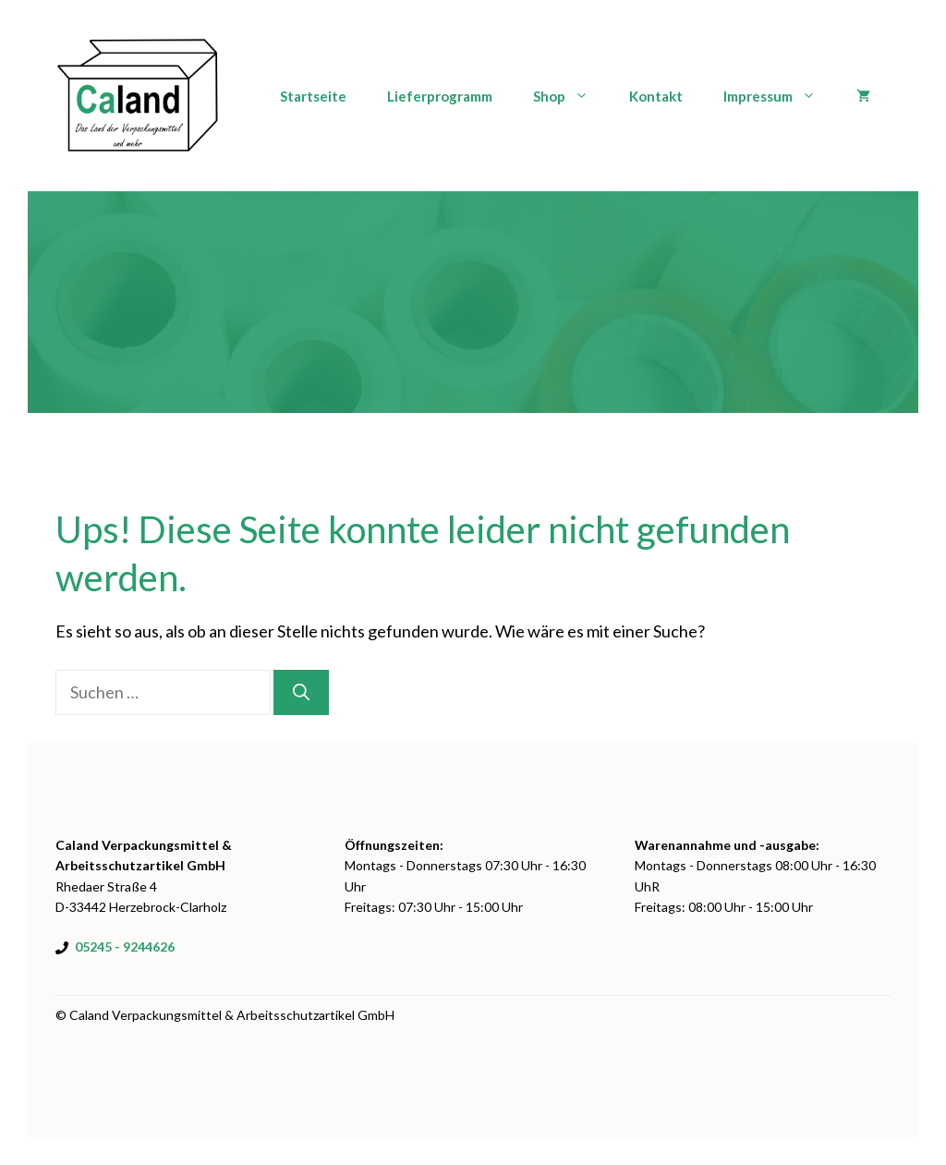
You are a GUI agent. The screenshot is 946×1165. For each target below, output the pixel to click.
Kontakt (656, 96)
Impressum (779, 96)
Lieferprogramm (439, 96)
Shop (571, 96)
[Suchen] (301, 692)
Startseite (313, 96)
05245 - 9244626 (125, 946)
